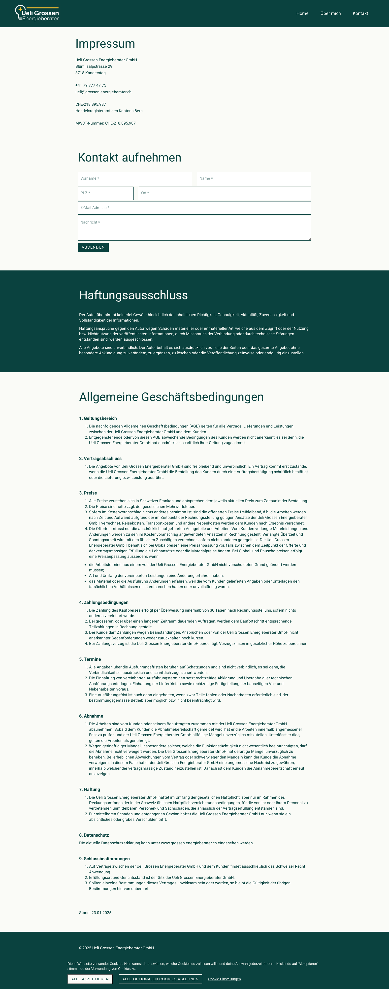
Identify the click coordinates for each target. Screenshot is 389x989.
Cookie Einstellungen (224, 979)
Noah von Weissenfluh (290, 954)
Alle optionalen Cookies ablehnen (161, 979)
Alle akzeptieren (90, 979)
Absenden (93, 247)
